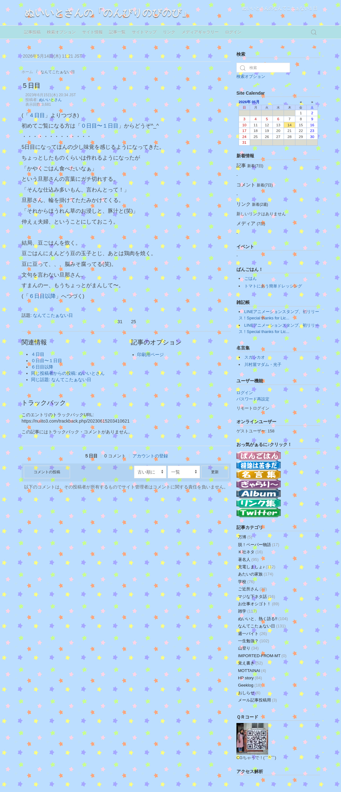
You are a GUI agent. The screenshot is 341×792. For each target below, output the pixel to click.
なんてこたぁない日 (58, 72)
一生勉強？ (253, 640)
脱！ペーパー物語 (258, 544)
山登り (248, 648)
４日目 (37, 115)
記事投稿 (32, 32)
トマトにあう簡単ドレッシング (273, 286)
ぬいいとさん (50, 99)
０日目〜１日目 (100, 126)
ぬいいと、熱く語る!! (263, 618)
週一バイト (252, 633)
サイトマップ (144, 32)
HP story (250, 678)
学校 (246, 581)
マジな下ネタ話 (256, 596)
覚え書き (250, 663)
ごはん (250, 278)
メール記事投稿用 (257, 700)
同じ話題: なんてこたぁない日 (61, 379)
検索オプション (61, 32)
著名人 (248, 559)
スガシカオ (254, 357)
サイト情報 (92, 32)
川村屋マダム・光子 (262, 364)
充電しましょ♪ (256, 566)
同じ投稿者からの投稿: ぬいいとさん (68, 373)
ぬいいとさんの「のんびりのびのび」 (108, 12)
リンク (169, 32)
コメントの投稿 (47, 472)
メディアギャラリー (200, 32)
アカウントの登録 (150, 455)
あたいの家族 (255, 574)
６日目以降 (42, 296)
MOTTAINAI (252, 670)
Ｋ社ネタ (250, 552)
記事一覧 (117, 32)
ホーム (27, 72)
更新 (215, 472)
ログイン (233, 32)
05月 (256, 102)
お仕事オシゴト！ (258, 603)
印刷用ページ (150, 354)
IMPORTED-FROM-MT (262, 655)
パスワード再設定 (252, 399)
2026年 (245, 102)
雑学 (247, 611)
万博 (245, 537)
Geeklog (250, 685)
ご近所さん (252, 589)
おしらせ (249, 692)
